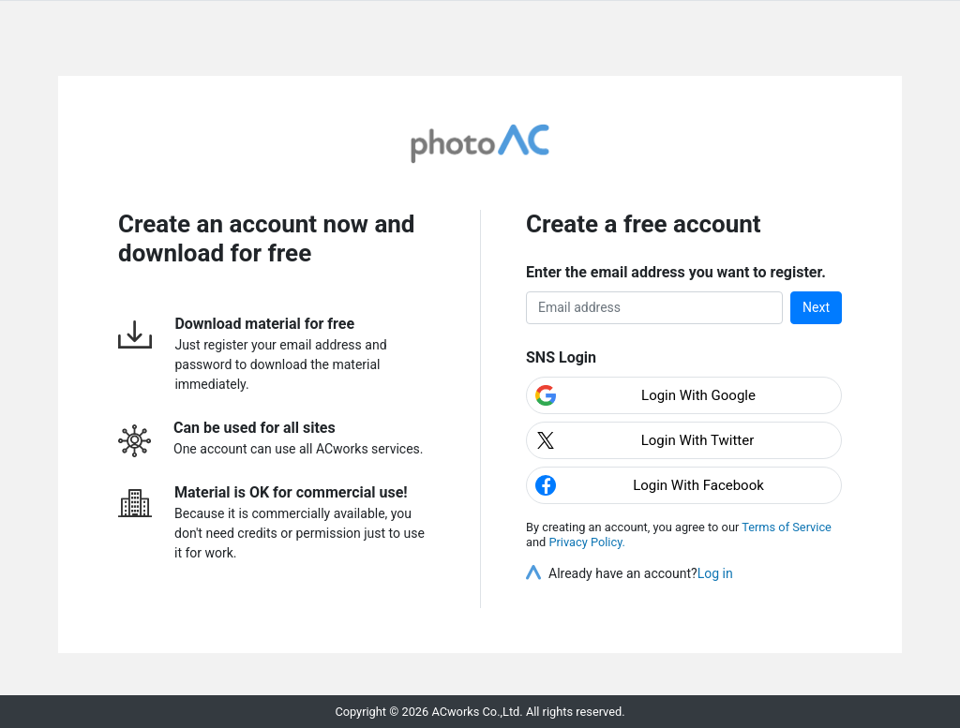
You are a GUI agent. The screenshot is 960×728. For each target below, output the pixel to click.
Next (816, 307)
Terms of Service (787, 527)
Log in (715, 573)
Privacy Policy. (586, 542)
